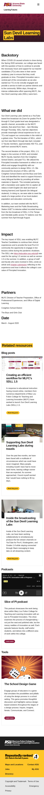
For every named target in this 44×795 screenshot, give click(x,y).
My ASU (35, 769)
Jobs (7, 769)
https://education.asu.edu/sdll (26, 253)
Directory (9, 774)
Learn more (9, 641)
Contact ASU (33, 765)
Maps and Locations (14, 765)
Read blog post (13, 413)
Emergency (34, 786)
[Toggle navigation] (38, 4)
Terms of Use (33, 781)
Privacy (8, 791)
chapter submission (19, 265)
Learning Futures (10, 10)
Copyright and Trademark (15, 781)
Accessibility (10, 786)
